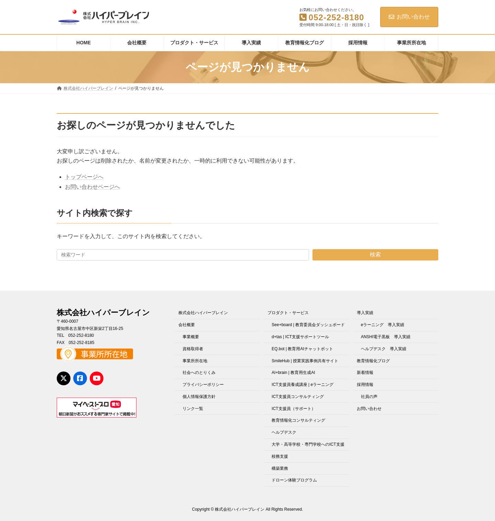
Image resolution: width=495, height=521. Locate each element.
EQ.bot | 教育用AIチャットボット (302, 348)
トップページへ (84, 177)
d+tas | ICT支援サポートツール (300, 336)
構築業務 (280, 468)
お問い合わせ (409, 17)
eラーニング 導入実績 (383, 324)
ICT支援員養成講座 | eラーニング (302, 384)
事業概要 (191, 336)
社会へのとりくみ (199, 372)
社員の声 (369, 396)
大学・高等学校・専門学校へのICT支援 (308, 444)
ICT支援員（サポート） (293, 408)
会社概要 (186, 324)
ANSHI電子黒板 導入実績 (386, 336)
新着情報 (365, 372)
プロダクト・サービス (288, 312)
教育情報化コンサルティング (298, 420)
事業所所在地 (195, 360)
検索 (375, 254)
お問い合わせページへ (92, 187)
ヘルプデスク (284, 432)
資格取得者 (193, 348)
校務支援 (280, 456)
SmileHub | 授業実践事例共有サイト (305, 360)
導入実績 (365, 312)
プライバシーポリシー (203, 384)
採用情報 (365, 384)
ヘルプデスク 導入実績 (383, 348)
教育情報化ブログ (373, 360)
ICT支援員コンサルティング (297, 396)
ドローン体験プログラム (294, 480)
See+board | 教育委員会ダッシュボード (308, 324)
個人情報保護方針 (199, 396)
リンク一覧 (193, 408)
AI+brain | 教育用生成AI (293, 372)
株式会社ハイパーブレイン (203, 312)
